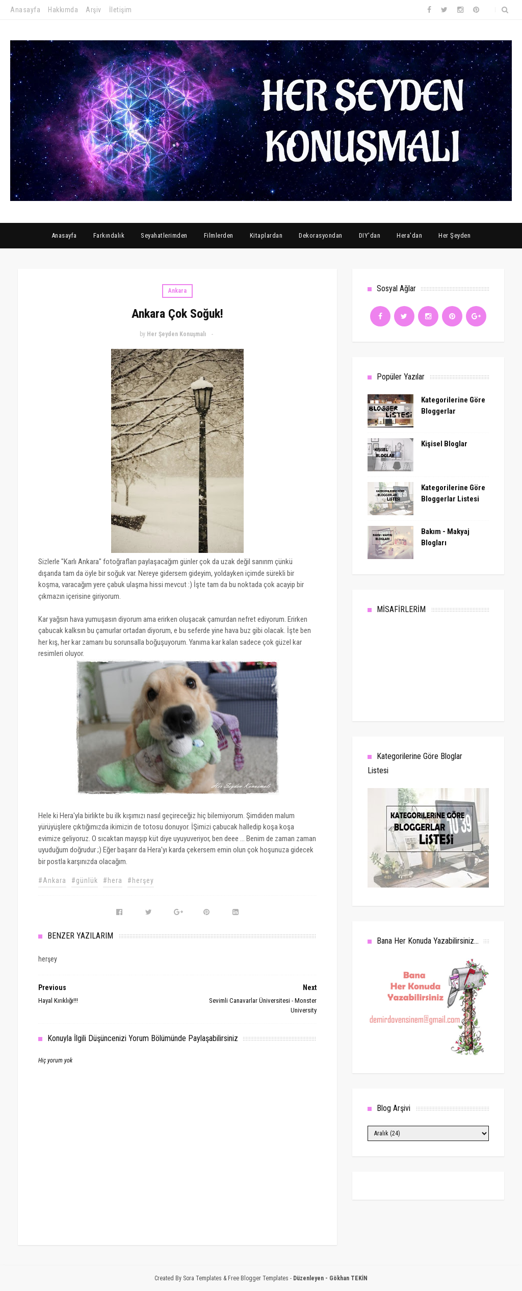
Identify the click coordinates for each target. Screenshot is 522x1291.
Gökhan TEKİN (348, 1278)
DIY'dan (370, 235)
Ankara (177, 290)
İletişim (120, 10)
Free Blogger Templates (258, 1278)
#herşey (140, 880)
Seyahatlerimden (164, 235)
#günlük (84, 880)
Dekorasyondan (321, 235)
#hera (112, 880)
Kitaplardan (266, 235)
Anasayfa (25, 10)
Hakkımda (63, 10)
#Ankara (52, 880)
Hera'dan (409, 235)
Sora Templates (202, 1278)
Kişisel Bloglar (444, 443)
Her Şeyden (454, 235)
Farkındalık (109, 235)
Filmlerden (218, 235)
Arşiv (93, 10)
